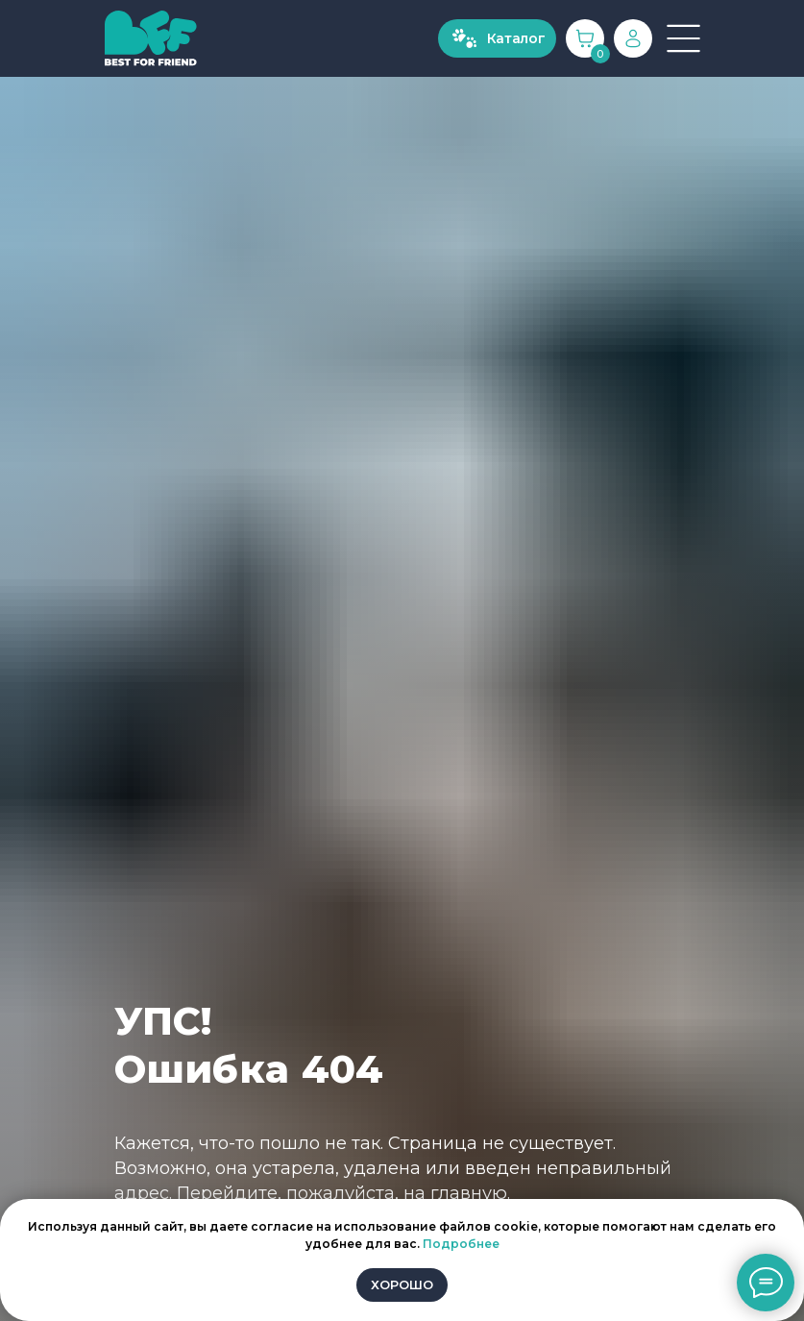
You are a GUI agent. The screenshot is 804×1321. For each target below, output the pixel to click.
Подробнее (461, 1243)
